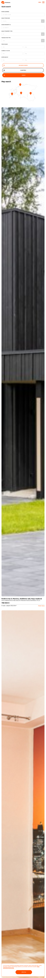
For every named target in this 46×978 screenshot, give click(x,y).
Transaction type (23, 39)
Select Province (23, 20)
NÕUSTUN (24, 972)
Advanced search (16, 65)
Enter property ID (23, 26)
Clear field (15, 70)
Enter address (23, 13)
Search (14, 75)
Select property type (23, 33)
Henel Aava (41, 605)
